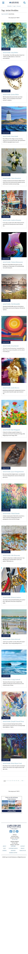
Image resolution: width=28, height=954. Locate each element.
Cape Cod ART (6, 49)
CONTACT (22, 846)
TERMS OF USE (22, 850)
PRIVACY (22, 848)
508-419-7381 (14, 839)
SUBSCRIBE (13, 846)
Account (19, 6)
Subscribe (9, 6)
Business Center (13, 852)
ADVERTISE (13, 850)
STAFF (4, 848)
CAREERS (4, 850)
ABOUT (4, 846)
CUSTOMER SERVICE (13, 848)
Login (14, 6)
